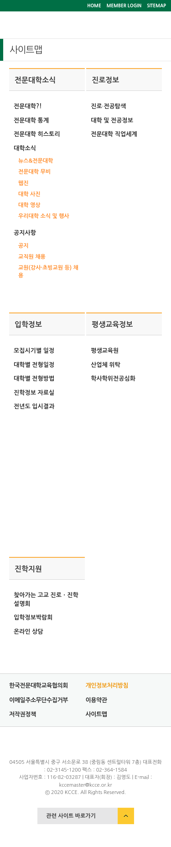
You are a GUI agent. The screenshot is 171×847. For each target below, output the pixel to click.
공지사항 (25, 233)
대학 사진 (29, 194)
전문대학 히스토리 (37, 134)
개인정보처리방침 (107, 685)
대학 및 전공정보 (112, 120)
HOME (94, 5)
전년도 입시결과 (34, 406)
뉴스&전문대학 (35, 161)
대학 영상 (29, 205)
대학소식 (25, 148)
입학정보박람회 (33, 617)
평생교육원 (105, 351)
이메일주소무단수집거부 (38, 700)
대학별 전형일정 (34, 365)
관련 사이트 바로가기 (71, 816)
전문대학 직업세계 (114, 134)
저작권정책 (22, 714)
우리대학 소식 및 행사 (43, 216)
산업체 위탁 (105, 365)
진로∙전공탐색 (108, 106)
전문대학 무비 (34, 172)
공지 (23, 246)
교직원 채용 (32, 256)
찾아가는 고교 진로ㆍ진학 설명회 (46, 599)
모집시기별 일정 (34, 351)
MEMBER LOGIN (124, 5)
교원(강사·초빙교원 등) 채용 (48, 271)
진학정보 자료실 (34, 393)
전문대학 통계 (31, 120)
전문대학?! (27, 106)
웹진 (23, 183)
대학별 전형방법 (34, 378)
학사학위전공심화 (113, 378)
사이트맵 (96, 714)
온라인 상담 (28, 632)
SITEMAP (156, 5)
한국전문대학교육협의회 (38, 685)
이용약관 (96, 700)
